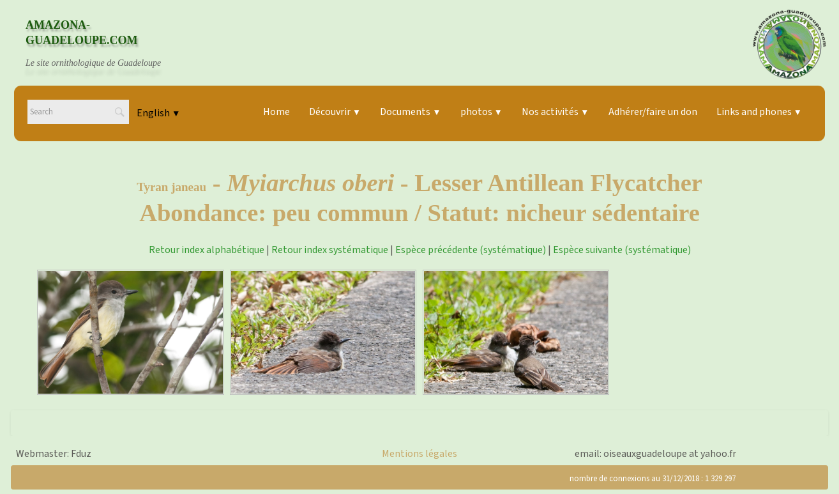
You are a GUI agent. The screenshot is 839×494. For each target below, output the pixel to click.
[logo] (105, 44)
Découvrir (335, 112)
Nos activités (555, 112)
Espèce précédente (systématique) (470, 250)
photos (481, 112)
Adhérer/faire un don (652, 112)
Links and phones (759, 112)
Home (276, 112)
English (158, 113)
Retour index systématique (329, 250)
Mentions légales (419, 454)
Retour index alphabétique (206, 250)
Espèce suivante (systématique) (622, 250)
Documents (410, 112)
